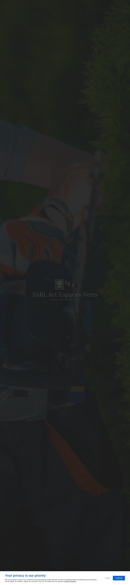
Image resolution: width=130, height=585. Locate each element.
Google (66, 581)
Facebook (72, 581)
